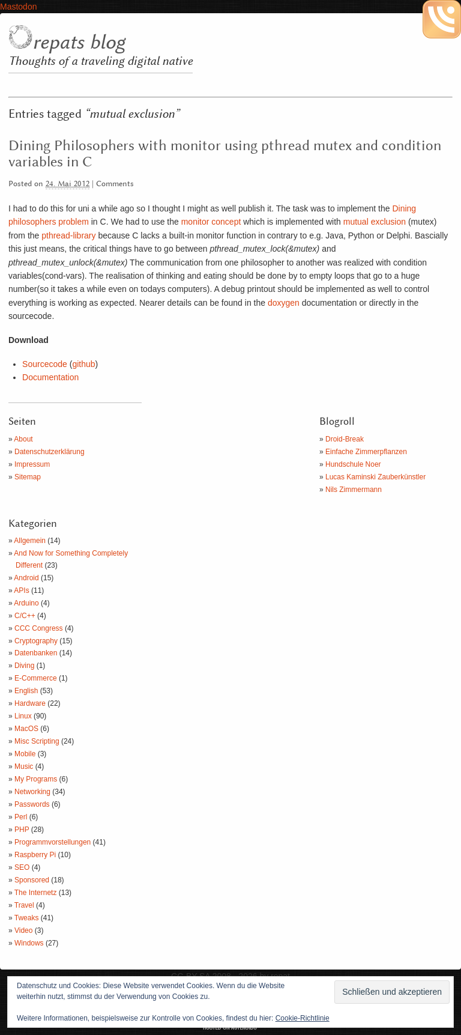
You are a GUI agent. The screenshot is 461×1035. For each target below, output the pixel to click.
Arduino (26, 603)
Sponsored (31, 880)
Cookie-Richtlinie (303, 1018)
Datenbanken (35, 653)
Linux (23, 716)
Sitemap (27, 477)
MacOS (26, 728)
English (26, 691)
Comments (115, 184)
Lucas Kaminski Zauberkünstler (375, 477)
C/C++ (24, 616)
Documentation (50, 377)
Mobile (24, 754)
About (23, 439)
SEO (21, 867)
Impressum (32, 464)
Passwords (32, 804)
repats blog (78, 42)
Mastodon (18, 6)
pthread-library (67, 235)
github (83, 364)
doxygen (284, 303)
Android (26, 578)
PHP (21, 829)
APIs (21, 590)
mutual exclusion (373, 221)
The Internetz (35, 892)
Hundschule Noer (353, 464)
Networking (32, 792)
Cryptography (36, 641)
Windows (29, 943)
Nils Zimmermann (353, 489)
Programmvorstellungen (52, 842)
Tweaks (26, 918)
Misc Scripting (36, 741)
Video (23, 930)
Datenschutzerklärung (49, 452)
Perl (20, 817)
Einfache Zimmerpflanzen (366, 452)
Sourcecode (44, 364)
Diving (24, 665)
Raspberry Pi (35, 855)
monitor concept (211, 221)
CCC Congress (38, 628)
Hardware (30, 703)
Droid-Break (344, 439)
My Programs (35, 779)
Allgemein (30, 540)
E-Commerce (35, 678)
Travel (24, 905)
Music (23, 766)
